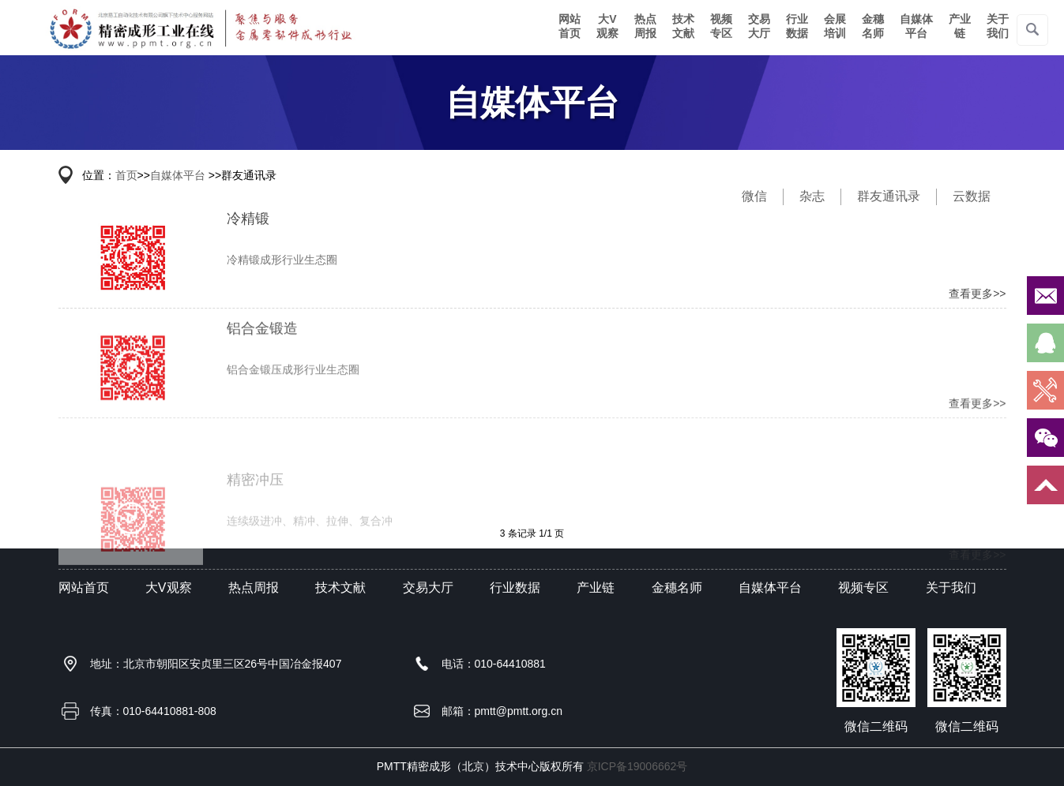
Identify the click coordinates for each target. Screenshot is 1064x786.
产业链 (960, 26)
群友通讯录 (888, 196)
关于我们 (998, 26)
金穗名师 (873, 26)
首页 (126, 175)
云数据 (972, 196)
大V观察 (607, 26)
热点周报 (645, 26)
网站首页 (569, 26)
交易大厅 (759, 26)
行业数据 (797, 26)
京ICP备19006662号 (637, 766)
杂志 (812, 196)
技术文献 (683, 26)
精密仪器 (199, 27)
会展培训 (835, 26)
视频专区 (721, 26)
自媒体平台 (916, 26)
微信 (754, 196)
